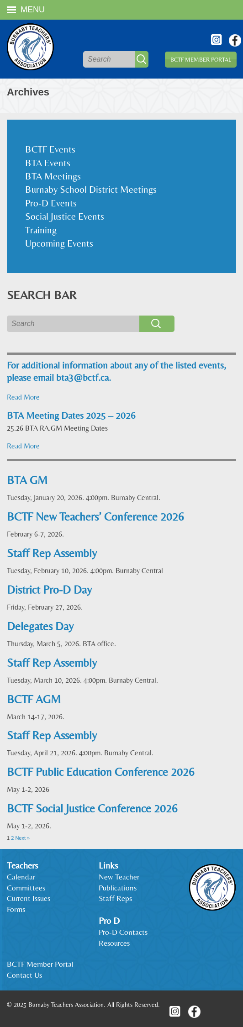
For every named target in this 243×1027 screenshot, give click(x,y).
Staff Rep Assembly (52, 553)
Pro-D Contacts (123, 932)
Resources (114, 943)
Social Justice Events (64, 216)
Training (41, 230)
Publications (118, 887)
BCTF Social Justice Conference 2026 (92, 808)
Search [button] (141, 59)
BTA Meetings (53, 176)
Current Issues (28, 898)
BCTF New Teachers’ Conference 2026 (95, 516)
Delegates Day (40, 626)
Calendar (21, 876)
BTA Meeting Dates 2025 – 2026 (71, 415)
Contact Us (24, 975)
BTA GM (27, 480)
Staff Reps (115, 898)
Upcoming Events (59, 243)
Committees (26, 887)
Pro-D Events (51, 203)
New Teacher (119, 876)
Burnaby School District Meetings (91, 189)
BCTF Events (50, 149)
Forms (16, 909)
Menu (26, 9)
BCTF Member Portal (200, 59)
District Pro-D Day (49, 589)
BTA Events (47, 163)
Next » (22, 838)
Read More (23, 397)
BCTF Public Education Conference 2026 (101, 772)
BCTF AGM (34, 699)
